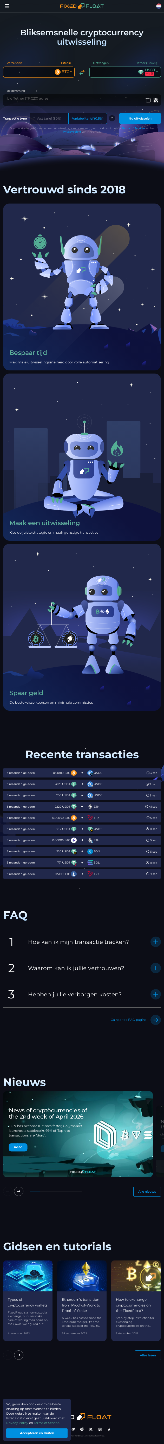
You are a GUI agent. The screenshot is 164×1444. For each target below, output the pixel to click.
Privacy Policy (17, 1423)
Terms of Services (133, 128)
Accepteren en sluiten (37, 1433)
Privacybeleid (72, 131)
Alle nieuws (147, 1191)
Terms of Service (46, 1423)
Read (18, 1147)
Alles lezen (148, 1355)
